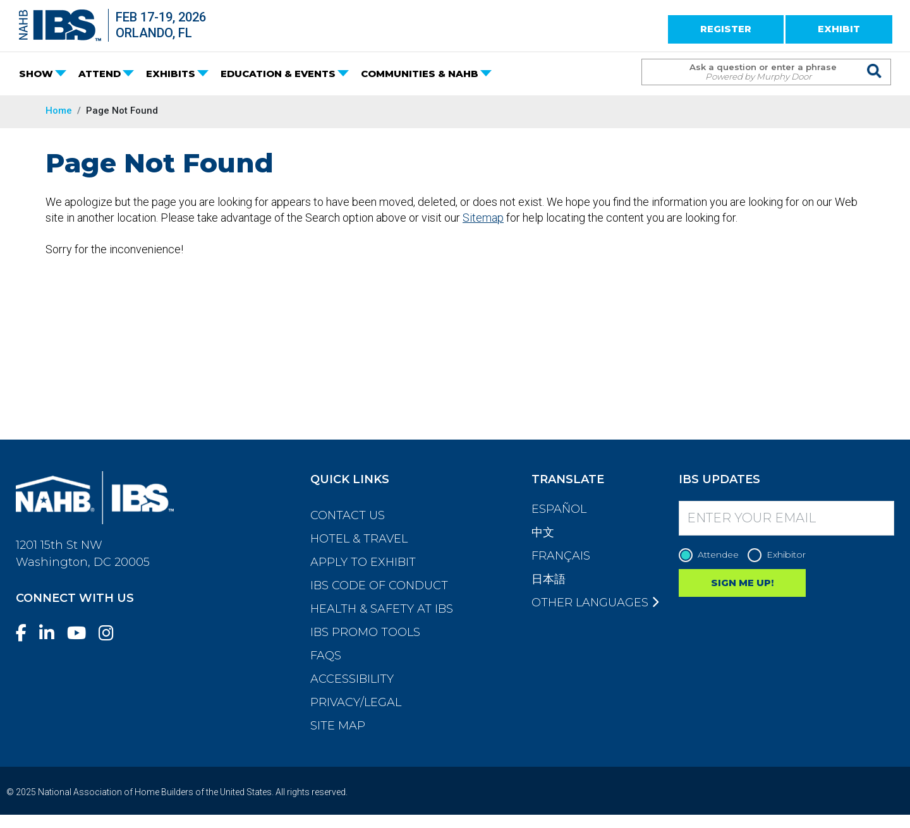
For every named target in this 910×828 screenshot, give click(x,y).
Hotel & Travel (359, 539)
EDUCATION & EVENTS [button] (278, 74)
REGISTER (725, 29)
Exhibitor (780, 554)
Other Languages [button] (594, 602)
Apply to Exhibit (363, 562)
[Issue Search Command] (875, 60)
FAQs (325, 656)
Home (59, 110)
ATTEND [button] (99, 74)
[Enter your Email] (787, 518)
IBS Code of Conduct (379, 585)
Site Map (337, 726)
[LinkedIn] (51, 633)
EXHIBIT (839, 29)
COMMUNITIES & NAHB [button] (419, 74)
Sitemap (483, 217)
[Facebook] (26, 633)
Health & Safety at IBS (381, 609)
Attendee (712, 554)
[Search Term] (753, 72)
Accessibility (352, 679)
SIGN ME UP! (742, 583)
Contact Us (347, 515)
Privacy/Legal (355, 702)
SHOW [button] (36, 74)
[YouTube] (81, 633)
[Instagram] (111, 633)
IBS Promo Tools (365, 632)
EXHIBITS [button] (170, 74)
